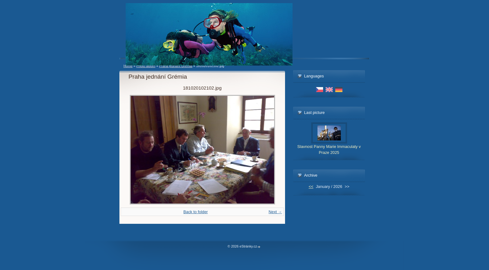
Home (128, 66)
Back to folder (195, 211)
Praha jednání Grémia (175, 66)
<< (311, 186)
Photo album (145, 66)
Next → (275, 211)
